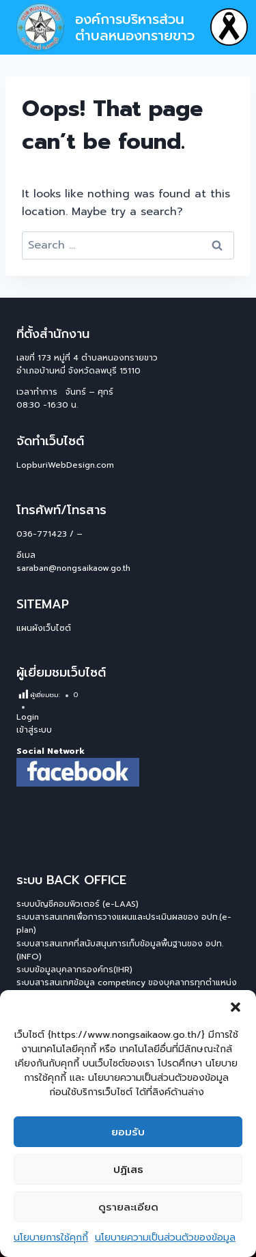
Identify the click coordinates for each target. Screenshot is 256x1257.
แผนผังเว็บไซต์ (43, 628)
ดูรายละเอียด (128, 1207)
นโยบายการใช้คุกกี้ (51, 1237)
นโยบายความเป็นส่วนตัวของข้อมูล (165, 1237)
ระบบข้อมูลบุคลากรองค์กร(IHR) (74, 969)
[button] (235, 1007)
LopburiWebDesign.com (65, 465)
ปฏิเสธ (128, 1169)
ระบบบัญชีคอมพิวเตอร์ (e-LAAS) (77, 904)
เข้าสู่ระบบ (34, 730)
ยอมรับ (128, 1132)
